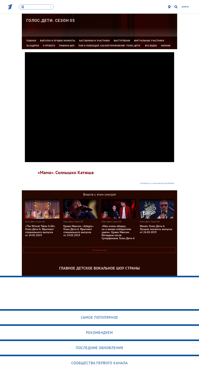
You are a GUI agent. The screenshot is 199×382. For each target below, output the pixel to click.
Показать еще (99, 249)
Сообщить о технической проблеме (157, 183)
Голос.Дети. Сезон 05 (50, 20)
